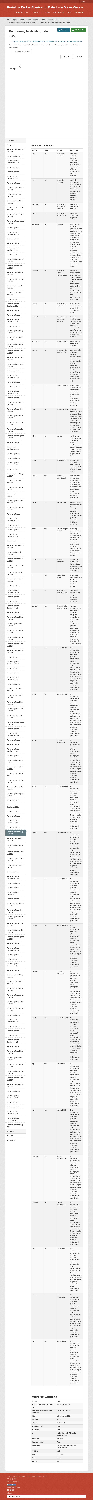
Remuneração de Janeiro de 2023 (13, 893)
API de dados (78, 30)
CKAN (10, 1490)
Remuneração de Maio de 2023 (15, 918)
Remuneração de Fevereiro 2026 (13, 1119)
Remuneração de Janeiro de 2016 (13, 392)
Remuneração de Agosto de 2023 (15, 938)
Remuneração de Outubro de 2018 (13, 591)
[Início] (8, 20)
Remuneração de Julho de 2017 (15, 502)
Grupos (47, 12)
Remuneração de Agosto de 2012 (15, 150)
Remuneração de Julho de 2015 (15, 359)
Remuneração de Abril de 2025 (14, 1059)
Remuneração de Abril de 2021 (14, 768)
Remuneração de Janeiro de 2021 (13, 750)
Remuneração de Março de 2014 (15, 260)
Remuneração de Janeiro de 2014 (13, 249)
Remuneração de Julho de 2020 (15, 716)
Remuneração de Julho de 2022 (15, 860)
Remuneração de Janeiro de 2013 (13, 177)
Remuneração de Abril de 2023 (14, 911)
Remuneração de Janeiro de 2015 (13, 321)
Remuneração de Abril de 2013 (14, 195)
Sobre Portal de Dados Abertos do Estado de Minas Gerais (27, 1476)
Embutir (79, 57)
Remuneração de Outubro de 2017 (13, 520)
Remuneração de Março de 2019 (15, 618)
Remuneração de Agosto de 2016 (15, 437)
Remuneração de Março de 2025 (15, 1052)
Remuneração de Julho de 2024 (15, 1003)
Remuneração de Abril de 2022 (14, 840)
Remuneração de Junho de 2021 (15, 781)
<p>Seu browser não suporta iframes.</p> (46, 98)
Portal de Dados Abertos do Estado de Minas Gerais (45, 7)
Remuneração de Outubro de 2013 (13, 233)
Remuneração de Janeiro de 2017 (13, 464)
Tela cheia (66, 57)
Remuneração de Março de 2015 (15, 332)
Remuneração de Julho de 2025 (15, 1079)
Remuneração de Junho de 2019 (15, 638)
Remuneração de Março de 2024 (15, 976)
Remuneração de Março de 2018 (15, 546)
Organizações (36, 12)
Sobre (69, 12)
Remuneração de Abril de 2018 (14, 553)
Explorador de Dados (21, 51)
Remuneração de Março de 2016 (15, 403)
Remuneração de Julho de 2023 (15, 931)
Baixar (62, 30)
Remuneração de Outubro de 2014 (13, 305)
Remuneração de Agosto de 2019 (15, 652)
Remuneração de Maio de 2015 (15, 345)
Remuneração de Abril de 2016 (14, 410)
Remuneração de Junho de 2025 (15, 1072)
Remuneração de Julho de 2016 (15, 430)
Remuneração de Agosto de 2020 (15, 723)
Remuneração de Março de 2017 (15, 475)
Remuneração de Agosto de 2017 (15, 508)
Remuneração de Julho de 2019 (15, 645)
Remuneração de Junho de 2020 (15, 710)
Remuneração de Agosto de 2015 (15, 365)
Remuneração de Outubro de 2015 (13, 376)
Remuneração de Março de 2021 (15, 761)
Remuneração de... (13, 156)
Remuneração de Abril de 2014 (14, 267)
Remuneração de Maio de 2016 (15, 417)
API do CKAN (11, 1479)
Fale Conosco (79, 12)
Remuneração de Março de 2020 (15, 690)
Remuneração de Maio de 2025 (15, 1065)
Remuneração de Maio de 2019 (15, 631)
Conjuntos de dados (21, 12)
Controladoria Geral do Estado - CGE (43, 20)
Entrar (83, 2)
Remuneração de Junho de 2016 (15, 423)
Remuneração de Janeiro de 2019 (13, 607)
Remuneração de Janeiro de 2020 (13, 678)
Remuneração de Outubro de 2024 (13, 1021)
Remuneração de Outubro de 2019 (13, 663)
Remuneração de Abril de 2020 (14, 696)
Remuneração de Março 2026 (15, 1126)
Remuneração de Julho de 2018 (15, 573)
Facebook (11, 1140)
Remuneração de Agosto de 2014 (15, 294)
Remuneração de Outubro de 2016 (13, 448)
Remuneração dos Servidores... (23, 23)
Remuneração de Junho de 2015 (15, 352)
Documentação (58, 12)
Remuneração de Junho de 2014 (15, 280)
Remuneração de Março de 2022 (55, 23)
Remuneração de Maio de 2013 (15, 202)
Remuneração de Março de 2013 (15, 189)
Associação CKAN (13, 1482)
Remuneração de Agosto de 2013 (15, 222)
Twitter (10, 1136)
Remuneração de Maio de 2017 (15, 488)
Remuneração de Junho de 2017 (15, 495)
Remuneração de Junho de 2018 (15, 567)
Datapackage (11, 145)
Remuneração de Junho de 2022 (15, 853)
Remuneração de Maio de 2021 (15, 775)
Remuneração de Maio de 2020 (15, 703)
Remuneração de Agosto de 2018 (15, 580)
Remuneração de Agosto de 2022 (15, 866)
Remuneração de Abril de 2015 (14, 338)
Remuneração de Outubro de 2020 (13, 734)
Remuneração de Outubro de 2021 (13, 806)
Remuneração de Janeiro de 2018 (13, 535)
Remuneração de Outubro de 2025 (13, 1097)
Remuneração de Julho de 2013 (15, 215)
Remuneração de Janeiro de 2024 (13, 965)
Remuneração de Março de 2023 (15, 904)
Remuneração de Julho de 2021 (15, 788)
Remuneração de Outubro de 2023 (13, 949)
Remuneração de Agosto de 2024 (15, 1009)
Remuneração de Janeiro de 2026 (13, 1112)
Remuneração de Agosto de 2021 (15, 795)
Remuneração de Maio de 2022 (15, 846)
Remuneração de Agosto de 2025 (15, 1086)
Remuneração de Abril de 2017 (14, 482)
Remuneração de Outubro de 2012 (13, 162)
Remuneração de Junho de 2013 (15, 209)
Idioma (9, 1493)
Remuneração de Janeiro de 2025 (13, 1041)
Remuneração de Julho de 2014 (15, 287)
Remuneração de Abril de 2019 (14, 625)
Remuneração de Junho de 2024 (15, 996)
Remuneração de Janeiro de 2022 (13, 822)
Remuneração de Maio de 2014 (15, 274)
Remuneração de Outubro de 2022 (13, 877)
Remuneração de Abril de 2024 (14, 983)
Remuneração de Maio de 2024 (15, 989)
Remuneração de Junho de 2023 (15, 924)
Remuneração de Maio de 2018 (15, 560)
